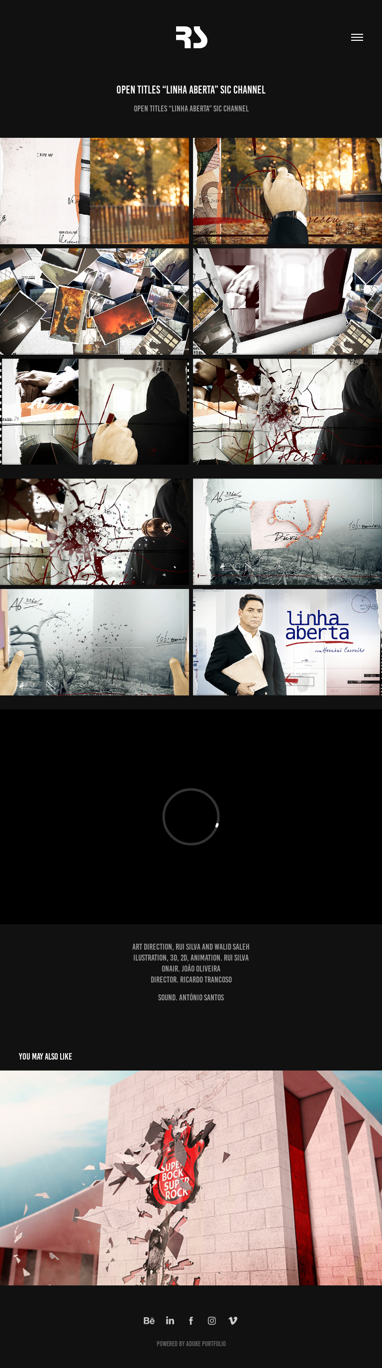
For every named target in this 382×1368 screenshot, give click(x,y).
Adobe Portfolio (206, 1344)
